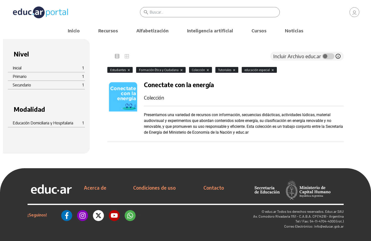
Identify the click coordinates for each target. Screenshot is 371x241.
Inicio (74, 30)
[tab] (117, 56)
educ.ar (270, 211)
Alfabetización (152, 30)
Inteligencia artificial (210, 30)
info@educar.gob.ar (329, 226)
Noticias (294, 30)
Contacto (213, 188)
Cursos (258, 30)
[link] (354, 12)
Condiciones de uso (154, 188)
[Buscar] (215, 12)
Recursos (108, 30)
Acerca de (95, 188)
